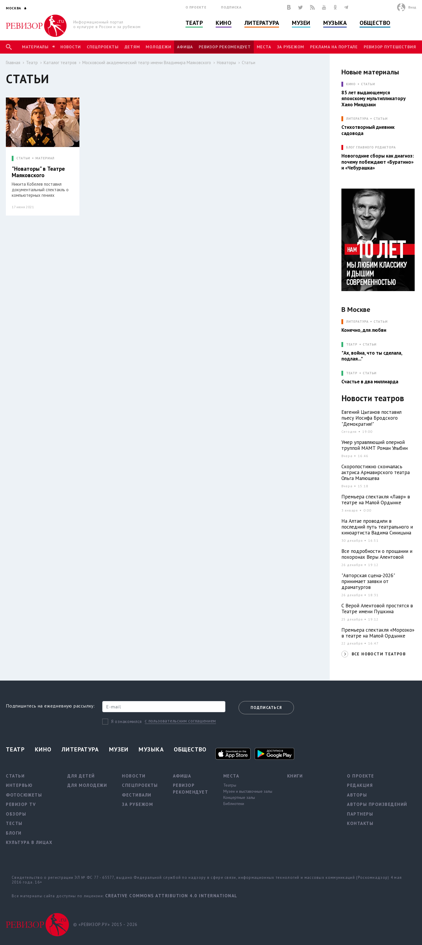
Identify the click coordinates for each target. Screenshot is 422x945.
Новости (70, 46)
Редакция (360, 785)
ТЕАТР (352, 344)
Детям (132, 46)
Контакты (360, 823)
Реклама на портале (334, 46)
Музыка (335, 23)
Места (264, 46)
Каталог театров (60, 62)
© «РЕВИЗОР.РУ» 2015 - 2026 (105, 924)
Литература (261, 23)
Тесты (14, 823)
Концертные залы (239, 797)
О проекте (196, 7)
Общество (375, 23)
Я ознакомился (126, 721)
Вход (412, 7)
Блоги (14, 833)
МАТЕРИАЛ (45, 158)
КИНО (351, 84)
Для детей (81, 776)
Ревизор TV (21, 804)
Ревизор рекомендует (225, 46)
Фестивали (137, 795)
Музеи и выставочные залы (247, 791)
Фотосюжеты (24, 795)
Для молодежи (87, 785)
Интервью (19, 785)
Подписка (231, 7)
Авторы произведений (377, 804)
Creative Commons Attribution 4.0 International (171, 895)
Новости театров (372, 398)
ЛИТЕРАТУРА (357, 119)
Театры (229, 785)
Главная (13, 62)
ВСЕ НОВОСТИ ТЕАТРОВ (379, 654)
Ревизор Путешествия (390, 46)
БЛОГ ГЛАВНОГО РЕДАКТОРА (371, 147)
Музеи (301, 23)
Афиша (185, 46)
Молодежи (158, 46)
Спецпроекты (102, 46)
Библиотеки (233, 803)
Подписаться (266, 707)
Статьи (248, 62)
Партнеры (360, 814)
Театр (194, 23)
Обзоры (16, 814)
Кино (223, 23)
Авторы (357, 795)
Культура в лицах (29, 842)
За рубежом (290, 46)
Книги (295, 776)
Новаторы (226, 62)
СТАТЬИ (23, 158)
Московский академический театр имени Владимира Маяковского (146, 62)
